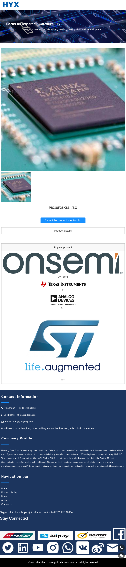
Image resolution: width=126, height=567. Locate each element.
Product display (9, 492)
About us (5, 500)
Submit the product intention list (63, 220)
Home (4, 488)
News (4, 496)
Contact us (6, 504)
